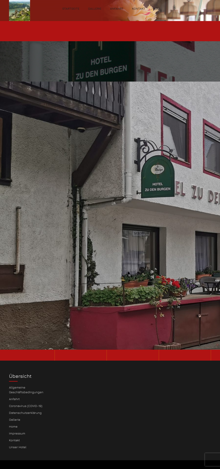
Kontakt (138, 8)
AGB (157, 8)
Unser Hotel (17, 447)
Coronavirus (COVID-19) (25, 406)
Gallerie (94, 8)
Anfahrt (116, 8)
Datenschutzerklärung (25, 412)
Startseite (70, 8)
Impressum (17, 433)
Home (13, 426)
